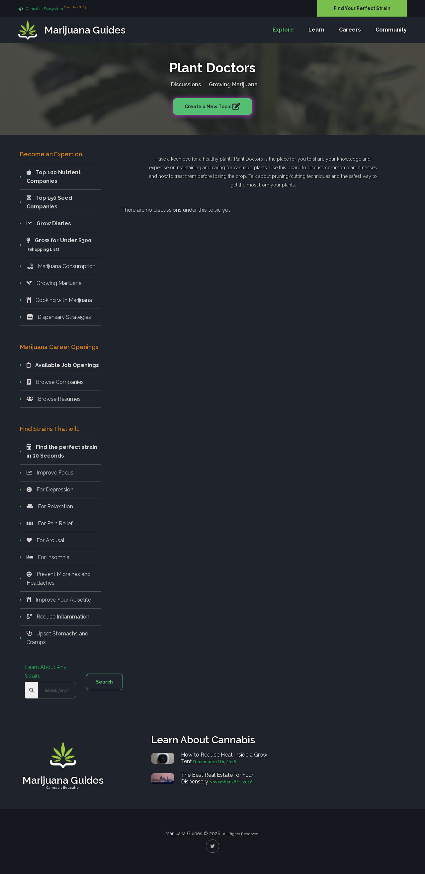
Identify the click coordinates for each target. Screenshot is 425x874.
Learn (316, 30)
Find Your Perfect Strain (362, 8)
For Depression (50, 489)
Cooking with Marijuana (59, 300)
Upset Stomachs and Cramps (57, 637)
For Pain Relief (50, 523)
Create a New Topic (208, 105)
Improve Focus (50, 473)
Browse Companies (55, 382)
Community (391, 30)
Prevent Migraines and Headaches (59, 578)
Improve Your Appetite (59, 600)
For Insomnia (48, 557)
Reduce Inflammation (58, 617)
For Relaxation (50, 506)
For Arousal (45, 540)
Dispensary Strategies (59, 317)
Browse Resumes (54, 399)
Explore (283, 30)
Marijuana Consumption (61, 266)
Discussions (186, 83)
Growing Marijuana (233, 83)
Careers (350, 30)
